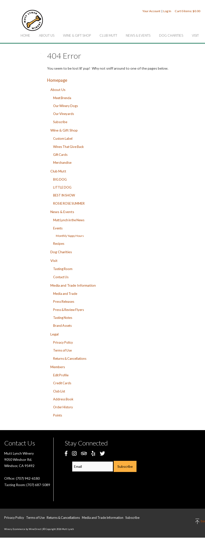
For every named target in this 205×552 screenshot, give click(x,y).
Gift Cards (60, 155)
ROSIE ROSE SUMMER (69, 203)
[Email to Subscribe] (92, 466)
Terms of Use (62, 350)
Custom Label (62, 138)
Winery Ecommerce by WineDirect (22, 529)
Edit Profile (60, 375)
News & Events (138, 35)
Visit (195, 35)
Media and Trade (65, 294)
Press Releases (63, 302)
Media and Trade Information (73, 285)
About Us (46, 35)
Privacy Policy (63, 342)
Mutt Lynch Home (32, 20)
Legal (54, 334)
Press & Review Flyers (68, 310)
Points (57, 415)
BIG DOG (60, 179)
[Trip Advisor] (84, 453)
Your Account (151, 11)
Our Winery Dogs (65, 106)
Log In (167, 11)
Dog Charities (171, 35)
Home (25, 35)
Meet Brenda (62, 98)
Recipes (58, 244)
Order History (63, 407)
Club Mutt (108, 35)
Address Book (63, 399)
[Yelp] (93, 453)
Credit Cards (62, 383)
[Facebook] (66, 453)
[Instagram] (74, 453)
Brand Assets (62, 326)
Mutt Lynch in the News (68, 220)
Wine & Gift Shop (77, 35)
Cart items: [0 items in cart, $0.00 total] (187, 11)
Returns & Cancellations (69, 358)
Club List (59, 391)
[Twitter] (102, 453)
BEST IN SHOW (64, 195)
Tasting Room (62, 269)
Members (57, 367)
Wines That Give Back (68, 147)
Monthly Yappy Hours (70, 236)
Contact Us (60, 277)
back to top (198, 521)
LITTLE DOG (62, 187)
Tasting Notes (62, 318)
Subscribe (60, 122)
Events (58, 228)
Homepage (57, 80)
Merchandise (62, 163)
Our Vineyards (63, 114)
